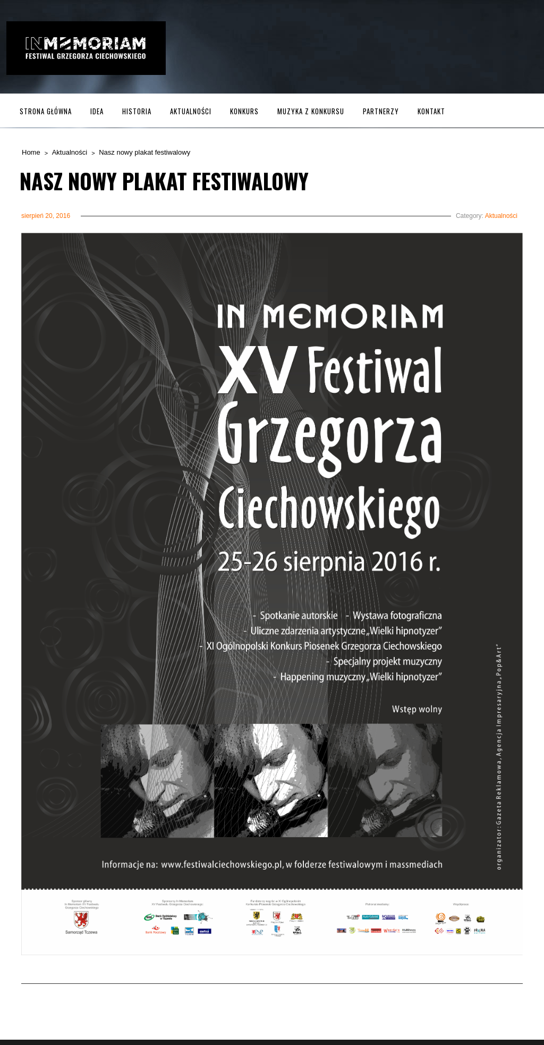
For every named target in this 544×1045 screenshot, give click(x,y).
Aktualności (190, 111)
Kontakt (431, 111)
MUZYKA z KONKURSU (310, 111)
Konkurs (244, 111)
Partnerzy (381, 111)
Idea (97, 111)
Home (31, 152)
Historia (136, 111)
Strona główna (46, 111)
